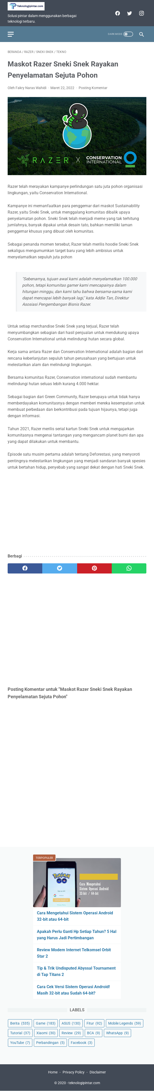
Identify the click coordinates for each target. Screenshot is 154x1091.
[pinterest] (94, 568)
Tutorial (20, 1033)
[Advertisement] (77, 512)
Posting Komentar (93, 88)
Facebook (81, 1043)
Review (71, 1033)
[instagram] (140, 13)
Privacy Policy (74, 1072)
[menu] (11, 34)
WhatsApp (117, 1033)
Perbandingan (50, 1043)
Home (53, 1072)
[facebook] (116, 13)
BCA (93, 1033)
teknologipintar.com (84, 1083)
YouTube (20, 1043)
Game (45, 1023)
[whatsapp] (129, 568)
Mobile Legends (124, 1023)
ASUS (71, 1023)
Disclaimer (98, 1072)
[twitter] (128, 13)
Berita (20, 1023)
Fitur (94, 1023)
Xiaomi (45, 1033)
